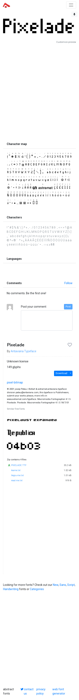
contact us (29, 691)
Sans (63, 584)
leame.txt (16, 470)
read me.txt (17, 480)
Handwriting (10, 589)
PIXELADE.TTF (18, 465)
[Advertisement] (39, 92)
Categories (37, 589)
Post (68, 306)
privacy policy (40, 691)
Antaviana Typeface (23, 351)
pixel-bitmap (15, 382)
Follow (68, 283)
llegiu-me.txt (17, 475)
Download (61, 373)
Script (71, 584)
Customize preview (66, 42)
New (55, 584)
